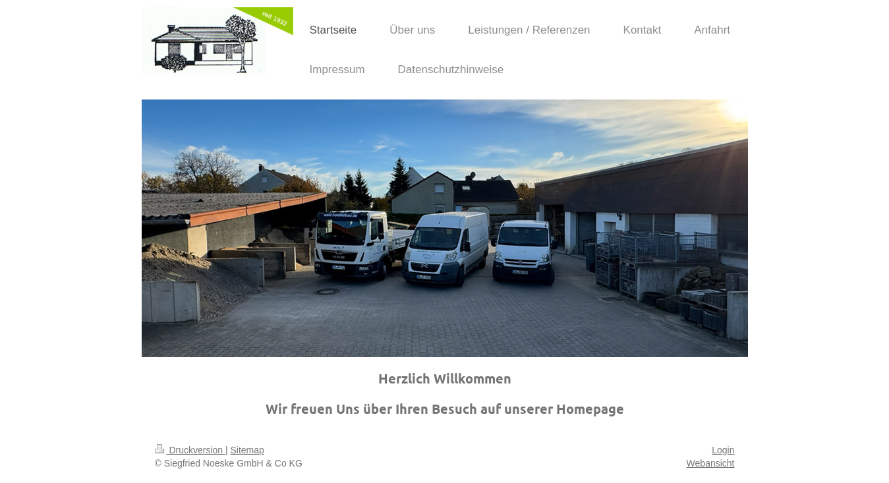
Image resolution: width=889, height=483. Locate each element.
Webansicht (711, 463)
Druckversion (190, 450)
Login (723, 450)
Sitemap (247, 450)
